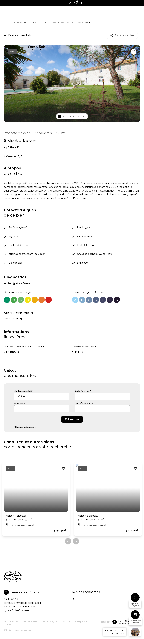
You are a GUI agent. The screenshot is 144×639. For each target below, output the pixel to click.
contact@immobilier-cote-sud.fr (22, 602)
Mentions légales (50, 621)
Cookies (7, 624)
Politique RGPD (82, 621)
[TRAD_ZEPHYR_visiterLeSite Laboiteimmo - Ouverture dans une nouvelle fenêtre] (125, 622)
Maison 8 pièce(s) (91, 518)
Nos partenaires (30, 621)
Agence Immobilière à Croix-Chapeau (35, 22)
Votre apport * (21, 403)
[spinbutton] (102, 408)
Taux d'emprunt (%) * (85, 403)
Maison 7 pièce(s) (19, 518)
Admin (66, 621)
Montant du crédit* (23, 391)
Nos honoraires (11, 621)
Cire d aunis (75, 22)
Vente (63, 22)
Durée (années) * (83, 391)
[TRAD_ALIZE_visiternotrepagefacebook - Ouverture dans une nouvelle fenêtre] (73, 599)
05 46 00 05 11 (12, 599)
